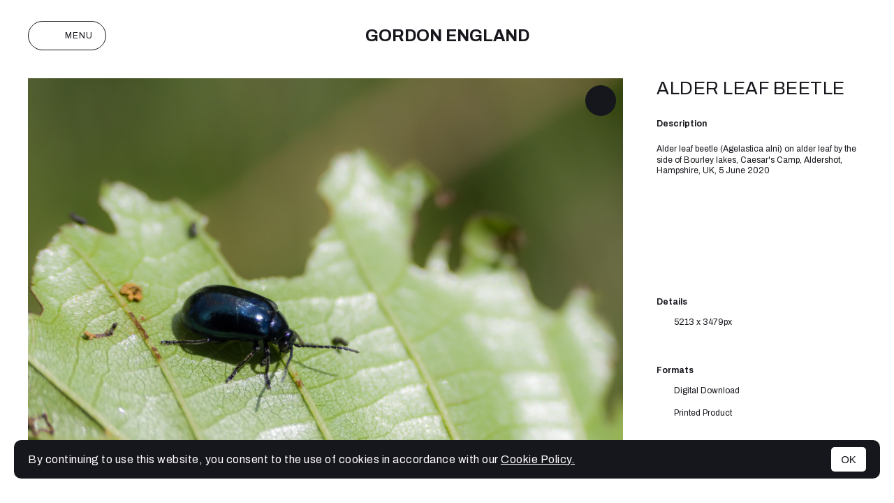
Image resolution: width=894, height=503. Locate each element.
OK (848, 459)
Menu (67, 35)
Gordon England (447, 36)
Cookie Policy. (538, 459)
